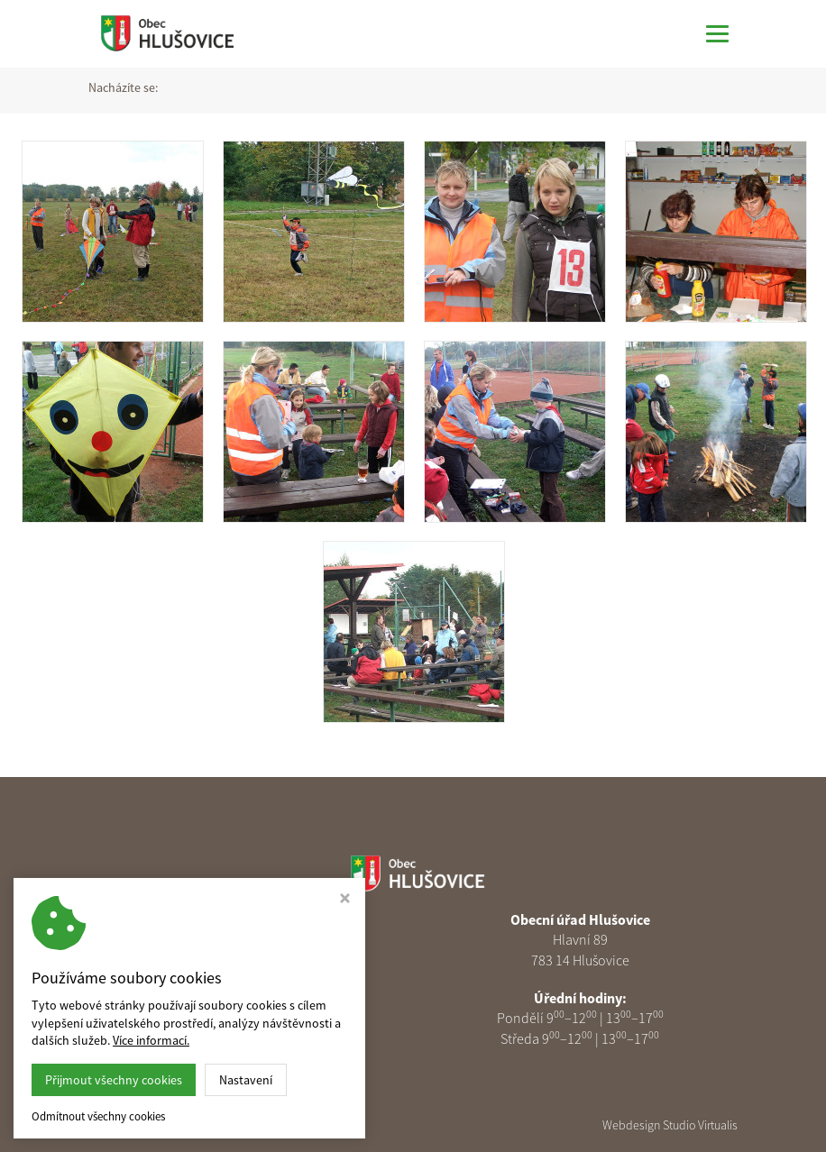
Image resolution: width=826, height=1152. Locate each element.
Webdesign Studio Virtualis (670, 1125)
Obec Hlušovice (221, 1125)
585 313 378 (262, 998)
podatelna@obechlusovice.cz (263, 1018)
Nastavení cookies (255, 1038)
